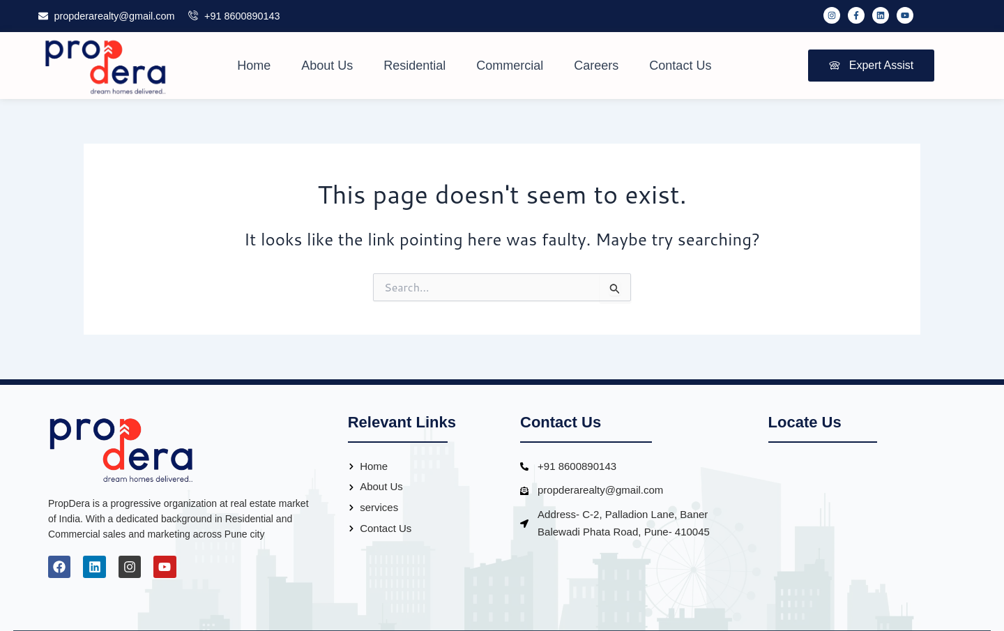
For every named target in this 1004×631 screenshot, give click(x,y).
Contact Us (680, 66)
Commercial (509, 66)
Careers (596, 66)
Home (254, 66)
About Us (327, 66)
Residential (414, 66)
